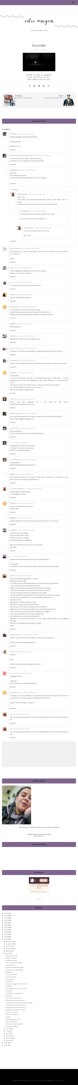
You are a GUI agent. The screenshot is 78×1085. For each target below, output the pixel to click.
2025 (6, 916)
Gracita (12, 268)
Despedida (9, 972)
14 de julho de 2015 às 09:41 (26, 170)
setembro (9, 949)
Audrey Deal (13, 336)
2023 (6, 920)
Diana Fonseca (14, 360)
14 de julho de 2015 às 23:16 (24, 518)
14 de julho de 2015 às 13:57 (26, 336)
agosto (8, 951)
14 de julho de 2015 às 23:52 (37, 211)
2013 (6, 1045)
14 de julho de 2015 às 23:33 (25, 530)
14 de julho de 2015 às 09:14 (25, 134)
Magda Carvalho (15, 413)
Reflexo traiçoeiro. (11, 958)
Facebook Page (20, 703)
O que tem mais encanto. (14, 998)
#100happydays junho (13, 1019)
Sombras (9, 986)
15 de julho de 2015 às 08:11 (22, 673)
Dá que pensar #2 (11, 956)
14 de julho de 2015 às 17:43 (25, 372)
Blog (11, 703)
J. (10, 443)
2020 (6, 927)
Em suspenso (10, 965)
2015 (6, 939)
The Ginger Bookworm (17, 488)
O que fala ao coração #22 (14, 993)
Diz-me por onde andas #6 (14, 1024)
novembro (9, 944)
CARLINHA (12, 651)
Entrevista (9, 981)
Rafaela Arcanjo (15, 692)
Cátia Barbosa (14, 459)
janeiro (8, 1040)
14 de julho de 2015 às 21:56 (19, 443)
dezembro (9, 941)
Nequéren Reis (14, 307)
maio (7, 1031)
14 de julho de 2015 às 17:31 (28, 360)
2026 (6, 913)
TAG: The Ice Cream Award (14, 963)
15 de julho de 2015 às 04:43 (24, 651)
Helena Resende (15, 635)
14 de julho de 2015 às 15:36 (27, 348)
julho (8, 953)
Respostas (15, 189)
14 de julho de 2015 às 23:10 (25, 503)
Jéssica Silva (14, 428)
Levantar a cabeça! (12, 1026)
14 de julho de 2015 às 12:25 (24, 294)
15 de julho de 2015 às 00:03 (20, 556)
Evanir (12, 575)
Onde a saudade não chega (14, 967)
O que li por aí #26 (11, 1012)
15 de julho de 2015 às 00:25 (23, 575)
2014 (6, 1043)
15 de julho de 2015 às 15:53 (43, 228)
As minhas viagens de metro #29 (16, 984)
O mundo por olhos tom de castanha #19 (19, 1003)
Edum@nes (13, 530)
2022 (6, 923)
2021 (6, 925)
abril (7, 1033)
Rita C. (12, 282)
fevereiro (9, 1038)
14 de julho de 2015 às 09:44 (30, 248)
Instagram (31, 703)
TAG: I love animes (11, 1022)
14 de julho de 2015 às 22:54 (33, 488)
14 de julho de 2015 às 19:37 (27, 428)
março (8, 1036)
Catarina (12, 294)
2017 (6, 934)
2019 (6, 930)
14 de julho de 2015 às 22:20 (27, 459)
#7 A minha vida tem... (13, 1014)
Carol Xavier (14, 399)
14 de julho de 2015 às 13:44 (28, 307)
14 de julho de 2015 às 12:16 (36, 194)
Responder (13, 149)
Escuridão (9, 996)
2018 (6, 932)
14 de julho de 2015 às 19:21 (29, 413)
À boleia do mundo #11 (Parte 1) (15, 1010)
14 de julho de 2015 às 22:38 (24, 474)
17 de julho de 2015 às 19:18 (21, 714)
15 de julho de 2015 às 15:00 (29, 692)
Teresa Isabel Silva (16, 248)
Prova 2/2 (9, 991)
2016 (6, 937)
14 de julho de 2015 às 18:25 (27, 399)
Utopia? (8, 1017)
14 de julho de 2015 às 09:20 (42, 155)
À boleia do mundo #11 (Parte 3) (16, 1005)
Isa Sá (12, 673)
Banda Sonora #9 (11, 960)
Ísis (11, 714)
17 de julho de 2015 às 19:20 (21, 729)
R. (10, 556)
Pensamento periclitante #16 (15, 1000)
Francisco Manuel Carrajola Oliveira (21, 155)
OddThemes (60, 1080)
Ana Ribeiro (13, 134)
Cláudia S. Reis (14, 348)
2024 (6, 918)
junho (8, 1029)
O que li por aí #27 (11, 974)
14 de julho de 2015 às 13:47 (24, 324)
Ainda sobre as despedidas (14, 970)
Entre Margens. (36, 1080)
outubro (9, 946)
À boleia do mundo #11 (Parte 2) (16, 1007)
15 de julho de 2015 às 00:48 (29, 635)
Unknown (13, 372)
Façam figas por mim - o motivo (16, 988)
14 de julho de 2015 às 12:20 (22, 282)
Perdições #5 (10, 979)
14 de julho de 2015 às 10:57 (23, 268)
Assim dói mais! (11, 977)
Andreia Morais (22, 194)
